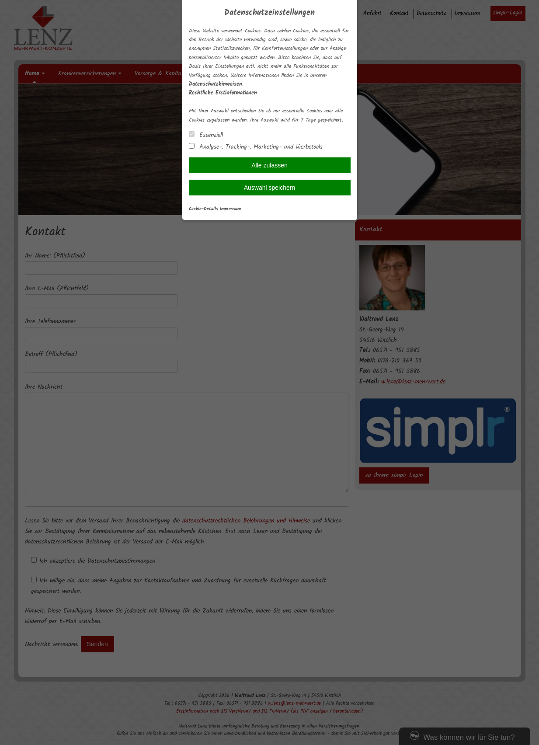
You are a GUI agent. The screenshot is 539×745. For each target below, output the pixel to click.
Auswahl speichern (270, 187)
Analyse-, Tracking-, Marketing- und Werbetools (256, 146)
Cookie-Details (203, 209)
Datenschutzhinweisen (215, 84)
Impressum (230, 209)
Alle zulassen (269, 165)
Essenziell (206, 135)
